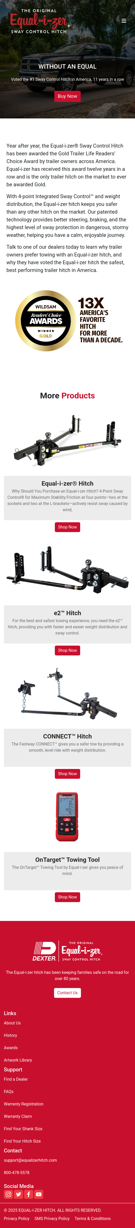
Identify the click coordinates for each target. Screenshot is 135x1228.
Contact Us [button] (67, 992)
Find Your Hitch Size (22, 1141)
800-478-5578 (16, 1172)
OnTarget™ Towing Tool (67, 859)
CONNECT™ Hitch (67, 736)
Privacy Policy (16, 1218)
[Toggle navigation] (124, 21)
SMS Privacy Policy (51, 1218)
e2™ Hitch (67, 613)
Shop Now (67, 527)
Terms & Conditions (93, 1218)
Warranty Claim (18, 1116)
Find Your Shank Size (23, 1128)
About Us (12, 1023)
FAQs (8, 1091)
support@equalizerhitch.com (30, 1160)
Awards (11, 1047)
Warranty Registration (23, 1104)
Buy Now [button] (67, 96)
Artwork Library (18, 1060)
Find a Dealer (16, 1079)
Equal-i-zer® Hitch (68, 483)
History (10, 1035)
